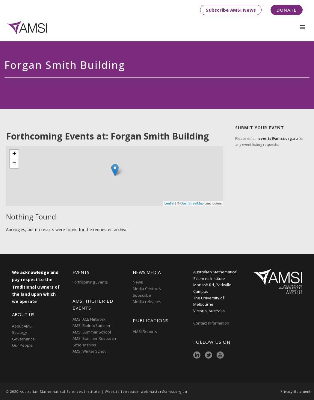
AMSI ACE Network (89, 319)
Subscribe (142, 295)
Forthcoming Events (90, 282)
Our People (22, 345)
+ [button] (14, 154)
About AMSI (22, 326)
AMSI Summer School (92, 332)
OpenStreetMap (192, 203)
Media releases (147, 301)
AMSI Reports (145, 331)
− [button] (14, 163)
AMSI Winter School (90, 351)
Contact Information (211, 323)
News (138, 282)
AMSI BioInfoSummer (92, 325)
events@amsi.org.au (278, 138)
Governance (23, 339)
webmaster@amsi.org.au (164, 391)
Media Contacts (147, 288)
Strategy (19, 332)
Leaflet (169, 203)
